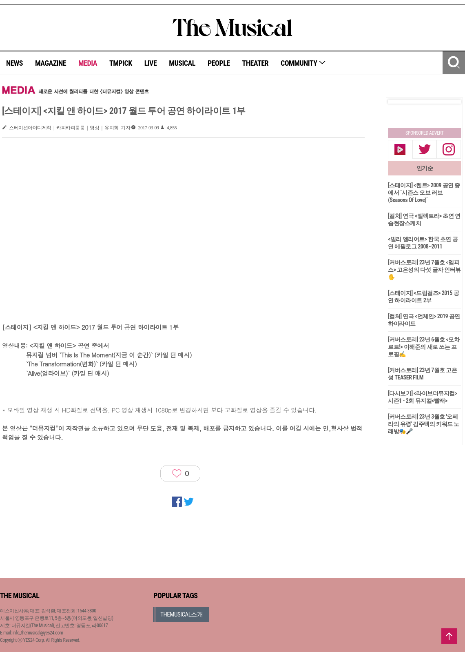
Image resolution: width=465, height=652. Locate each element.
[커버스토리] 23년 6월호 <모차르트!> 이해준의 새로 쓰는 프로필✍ (423, 346)
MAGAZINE (50, 63)
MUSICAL (182, 63)
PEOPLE (219, 63)
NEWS (14, 63)
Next (448, 101)
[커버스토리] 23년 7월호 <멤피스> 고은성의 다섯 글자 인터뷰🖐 (424, 269)
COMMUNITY (303, 63)
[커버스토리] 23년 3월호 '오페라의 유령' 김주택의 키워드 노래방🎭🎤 (423, 424)
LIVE (150, 63)
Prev (400, 101)
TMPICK (120, 63)
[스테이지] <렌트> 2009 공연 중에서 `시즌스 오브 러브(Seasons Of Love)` (424, 192)
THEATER (255, 63)
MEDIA (87, 63)
